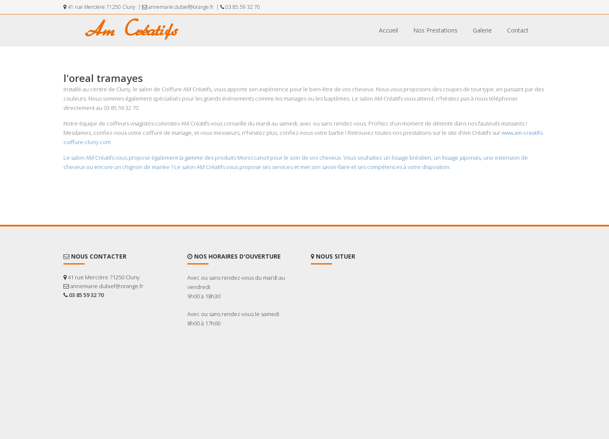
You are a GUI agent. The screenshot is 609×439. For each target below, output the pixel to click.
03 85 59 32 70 (240, 7)
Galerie (482, 30)
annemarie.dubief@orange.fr (178, 7)
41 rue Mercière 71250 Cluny (99, 7)
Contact (518, 30)
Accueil (388, 30)
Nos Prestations (435, 30)
